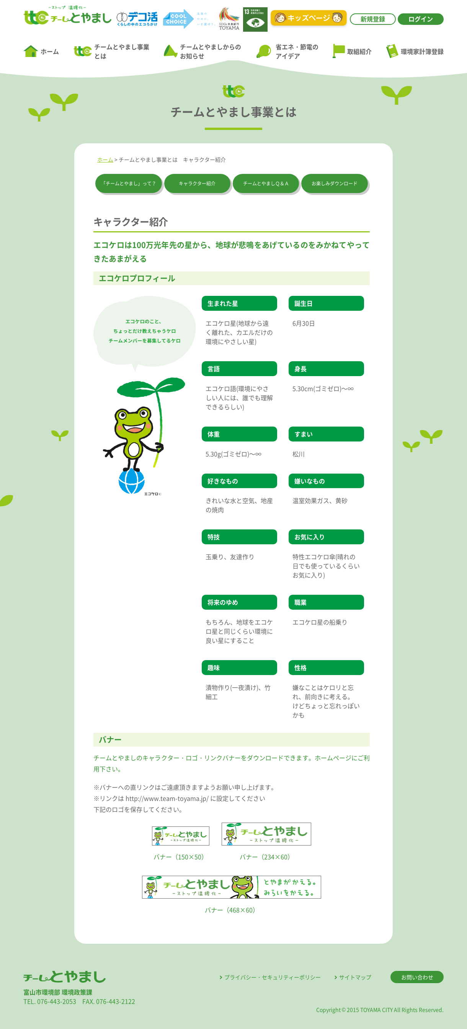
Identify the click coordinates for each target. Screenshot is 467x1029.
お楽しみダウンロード (335, 183)
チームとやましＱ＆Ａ (266, 183)
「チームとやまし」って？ (128, 183)
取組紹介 (352, 51)
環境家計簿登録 (415, 51)
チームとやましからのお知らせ (202, 51)
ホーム (41, 51)
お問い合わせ (417, 977)
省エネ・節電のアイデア (287, 51)
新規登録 (373, 18)
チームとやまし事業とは (111, 51)
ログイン (420, 18)
